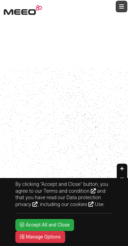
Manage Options (40, 237)
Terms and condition (69, 191)
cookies (82, 204)
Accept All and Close (45, 225)
